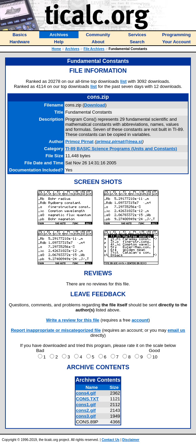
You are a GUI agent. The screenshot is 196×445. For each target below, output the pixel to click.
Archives (72, 49)
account (140, 320)
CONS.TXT (87, 398)
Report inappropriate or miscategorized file (56, 330)
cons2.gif (86, 410)
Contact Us (110, 440)
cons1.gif (86, 404)
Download (94, 105)
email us (176, 330)
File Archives (94, 49)
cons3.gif (86, 416)
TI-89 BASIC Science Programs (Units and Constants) (121, 148)
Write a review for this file (72, 320)
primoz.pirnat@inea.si (119, 141)
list (123, 81)
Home (56, 49)
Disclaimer (130, 440)
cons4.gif (86, 393)
